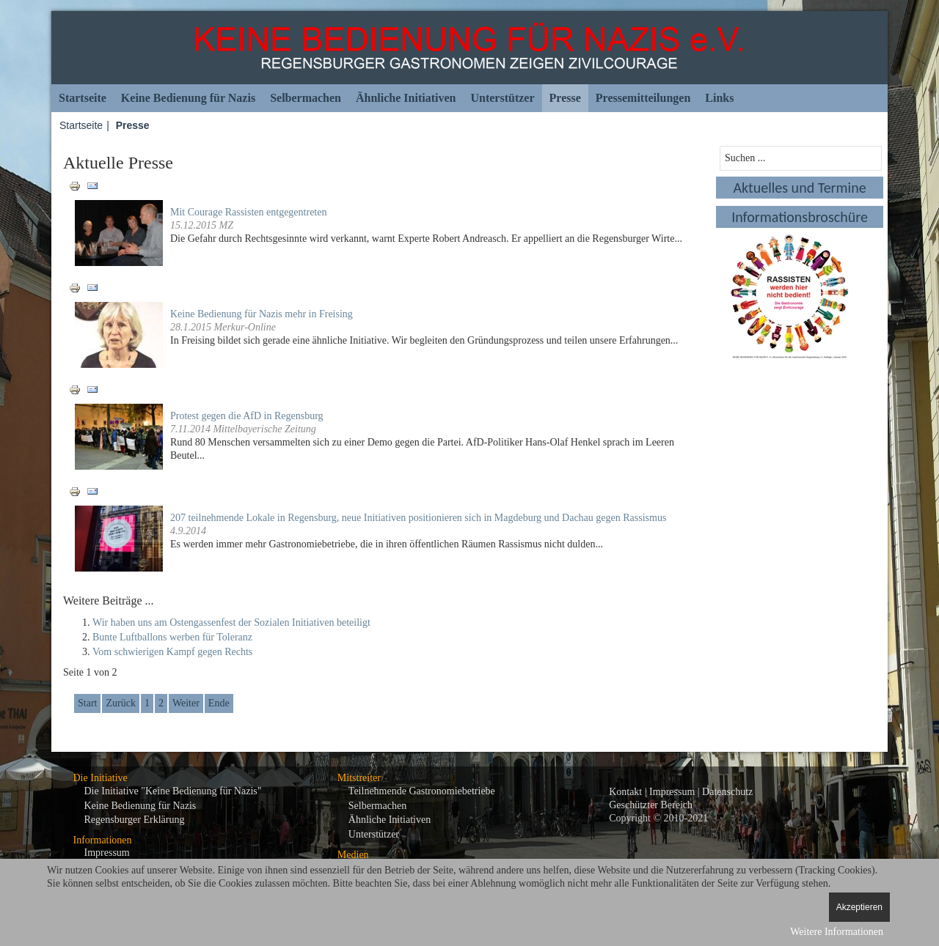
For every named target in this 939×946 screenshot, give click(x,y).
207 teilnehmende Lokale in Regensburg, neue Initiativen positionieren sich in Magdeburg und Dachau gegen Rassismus (418, 517)
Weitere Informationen (836, 931)
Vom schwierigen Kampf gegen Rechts (172, 651)
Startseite (82, 98)
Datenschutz (727, 791)
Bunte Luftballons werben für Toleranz (172, 637)
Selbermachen (305, 98)
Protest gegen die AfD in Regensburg (247, 415)
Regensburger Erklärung (134, 819)
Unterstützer (502, 98)
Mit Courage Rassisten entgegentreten (248, 212)
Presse (565, 98)
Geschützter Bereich (651, 804)
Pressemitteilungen (643, 98)
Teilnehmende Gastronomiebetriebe (421, 791)
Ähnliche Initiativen (406, 98)
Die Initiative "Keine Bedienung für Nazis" (173, 791)
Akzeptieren (859, 907)
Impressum (107, 852)
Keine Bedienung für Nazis (188, 98)
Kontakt (625, 791)
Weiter (186, 703)
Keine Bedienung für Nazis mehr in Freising (261, 313)
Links (719, 98)
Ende (219, 703)
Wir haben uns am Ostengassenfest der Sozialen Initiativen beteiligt (231, 622)
